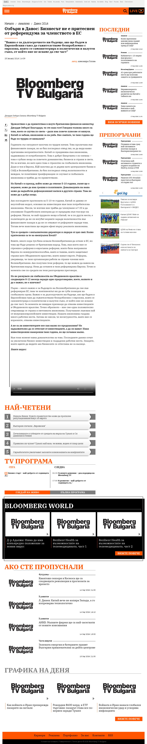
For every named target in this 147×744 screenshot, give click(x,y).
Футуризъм (44, 574)
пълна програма (73, 492)
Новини (124, 52)
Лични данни (77, 742)
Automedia (79, 2)
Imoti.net (87, 2)
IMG (6, 2)
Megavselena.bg (8, 5)
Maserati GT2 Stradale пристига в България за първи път (130, 180)
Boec (121, 2)
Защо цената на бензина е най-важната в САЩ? (128, 108)
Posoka (116, 2)
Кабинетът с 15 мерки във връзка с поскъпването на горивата (131, 59)
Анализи (124, 36)
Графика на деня (37, 670)
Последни (114, 29)
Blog (106, 2)
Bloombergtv (26, 2)
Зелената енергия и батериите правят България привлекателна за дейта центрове (67, 646)
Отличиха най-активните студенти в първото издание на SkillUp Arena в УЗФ (131, 164)
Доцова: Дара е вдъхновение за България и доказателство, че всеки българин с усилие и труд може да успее (119, 236)
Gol (45, 2)
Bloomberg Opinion (127, 69)
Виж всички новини (124, 122)
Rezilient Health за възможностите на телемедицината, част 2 (116, 543)
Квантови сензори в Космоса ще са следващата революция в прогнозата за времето (64, 581)
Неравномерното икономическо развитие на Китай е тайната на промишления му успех (130, 95)
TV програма (28, 461)
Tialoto (50, 2)
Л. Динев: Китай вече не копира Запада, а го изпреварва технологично (67, 602)
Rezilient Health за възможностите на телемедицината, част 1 (70, 543)
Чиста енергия (45, 641)
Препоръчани (120, 135)
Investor (13, 2)
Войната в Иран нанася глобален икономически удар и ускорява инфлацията (120, 707)
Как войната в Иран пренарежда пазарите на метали (27, 706)
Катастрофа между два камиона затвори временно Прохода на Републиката (120, 248)
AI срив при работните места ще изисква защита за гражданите (131, 74)
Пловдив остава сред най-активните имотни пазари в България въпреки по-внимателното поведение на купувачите (131, 151)
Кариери (39, 735)
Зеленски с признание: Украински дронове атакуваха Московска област (120, 218)
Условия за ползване (49, 742)
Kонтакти (98, 735)
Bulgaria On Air (37, 2)
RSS (110, 735)
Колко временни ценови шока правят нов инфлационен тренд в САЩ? (130, 42)
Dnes (19, 2)
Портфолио (70, 735)
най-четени (28, 407)
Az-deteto (100, 2)
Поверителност (65, 742)
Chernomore (129, 2)
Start (110, 2)
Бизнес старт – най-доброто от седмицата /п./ (27, 474)
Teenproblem (70, 2)
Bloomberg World (39, 505)
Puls (62, 2)
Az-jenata (56, 2)
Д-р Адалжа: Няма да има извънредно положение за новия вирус (25, 543)
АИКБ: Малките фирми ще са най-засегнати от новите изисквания (67, 624)
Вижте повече (129, 553)
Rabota (93, 2)
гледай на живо (27, 492)
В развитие (44, 596)
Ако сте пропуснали (44, 566)
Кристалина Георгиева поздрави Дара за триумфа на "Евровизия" (121, 203)
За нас (85, 735)
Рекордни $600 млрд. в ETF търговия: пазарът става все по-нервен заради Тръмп (73, 707)
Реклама (54, 735)
